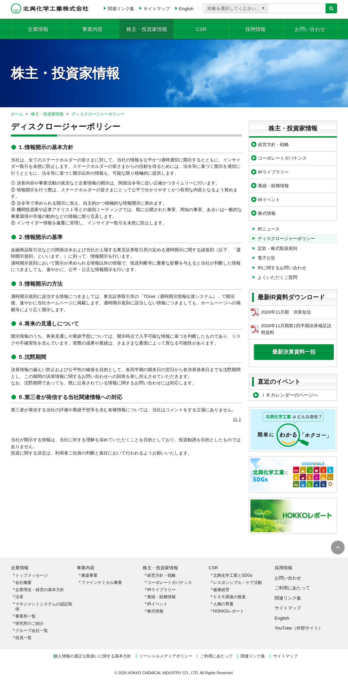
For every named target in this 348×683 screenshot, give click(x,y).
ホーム (17, 114)
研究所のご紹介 (29, 623)
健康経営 (221, 589)
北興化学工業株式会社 (50, 8)
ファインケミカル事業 (101, 582)
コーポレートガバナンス (282, 158)
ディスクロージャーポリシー (98, 114)
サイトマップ (156, 8)
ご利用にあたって (292, 587)
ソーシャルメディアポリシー (165, 656)
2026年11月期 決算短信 (281, 312)
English (186, 8)
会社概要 (23, 582)
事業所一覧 (25, 616)
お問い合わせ (310, 29)
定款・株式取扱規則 (277, 248)
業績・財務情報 (273, 185)
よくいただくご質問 (277, 277)
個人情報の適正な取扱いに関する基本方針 (92, 656)
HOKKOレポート (228, 611)
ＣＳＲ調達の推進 (229, 596)
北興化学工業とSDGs (233, 575)
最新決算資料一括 (294, 352)
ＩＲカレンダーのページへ (289, 395)
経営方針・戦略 (273, 144)
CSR (201, 29)
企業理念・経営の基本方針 (39, 589)
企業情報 (38, 29)
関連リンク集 (121, 8)
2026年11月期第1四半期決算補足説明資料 (291, 329)
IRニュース (269, 229)
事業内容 (92, 29)
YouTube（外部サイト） (299, 628)
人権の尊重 (223, 604)
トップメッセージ (31, 575)
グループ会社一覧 (31, 630)
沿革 (19, 596)
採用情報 (255, 29)
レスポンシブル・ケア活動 (237, 582)
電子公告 (266, 257)
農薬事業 (89, 575)
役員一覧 (23, 637)
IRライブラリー (273, 172)
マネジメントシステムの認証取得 (43, 606)
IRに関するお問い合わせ (282, 267)
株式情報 (267, 213)
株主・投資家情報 (146, 29)
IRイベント (269, 199)
